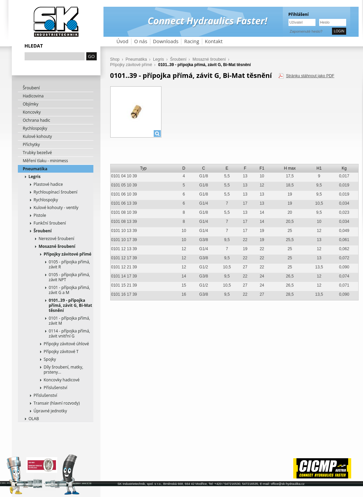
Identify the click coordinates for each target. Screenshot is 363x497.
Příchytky (31, 144)
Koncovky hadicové (62, 379)
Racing (191, 41)
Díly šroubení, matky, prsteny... (63, 369)
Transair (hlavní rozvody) (57, 403)
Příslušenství (55, 387)
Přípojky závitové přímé (68, 254)
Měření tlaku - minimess (45, 160)
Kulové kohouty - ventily (56, 207)
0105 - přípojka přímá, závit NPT (69, 277)
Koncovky (32, 112)
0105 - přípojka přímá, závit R (69, 264)
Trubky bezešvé (37, 152)
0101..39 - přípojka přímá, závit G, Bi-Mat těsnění (70, 305)
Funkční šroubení (50, 223)
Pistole (40, 215)
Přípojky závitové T (61, 351)
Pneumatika (35, 168)
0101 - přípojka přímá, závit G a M (69, 290)
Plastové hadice (48, 184)
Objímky (30, 104)
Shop (115, 59)
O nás (140, 41)
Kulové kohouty (37, 136)
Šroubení (31, 87)
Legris (35, 176)
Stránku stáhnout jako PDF (310, 76)
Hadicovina (33, 95)
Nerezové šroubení (56, 238)
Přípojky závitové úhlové (66, 343)
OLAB (34, 418)
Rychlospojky (35, 128)
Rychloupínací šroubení (56, 192)
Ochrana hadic (36, 120)
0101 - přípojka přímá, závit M (69, 321)
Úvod (122, 41)
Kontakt (214, 41)
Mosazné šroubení (57, 246)
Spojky (50, 359)
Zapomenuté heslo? (306, 31)
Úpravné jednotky (50, 410)
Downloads (166, 41)
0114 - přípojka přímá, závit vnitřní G (69, 333)
